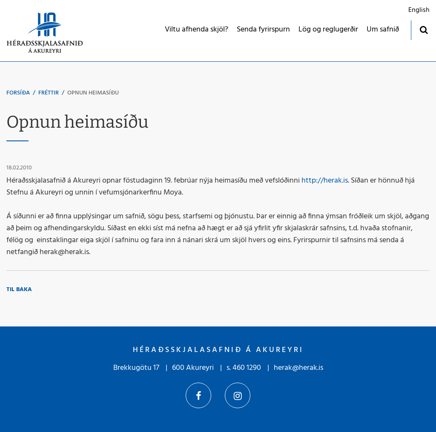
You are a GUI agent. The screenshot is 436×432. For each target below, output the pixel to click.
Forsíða (18, 93)
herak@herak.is (298, 368)
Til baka (19, 290)
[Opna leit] (423, 29)
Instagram (237, 395)
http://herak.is (324, 181)
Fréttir (48, 93)
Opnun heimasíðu (93, 93)
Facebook (198, 395)
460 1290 (246, 368)
